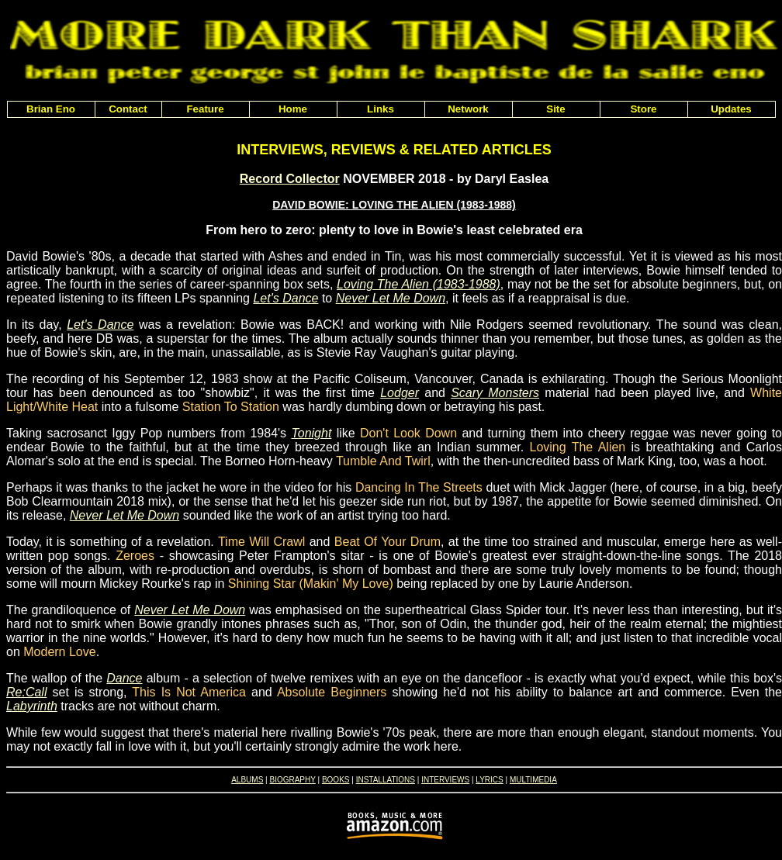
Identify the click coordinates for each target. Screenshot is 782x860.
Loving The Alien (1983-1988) (418, 284)
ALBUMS (247, 779)
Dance (124, 678)
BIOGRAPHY (292, 779)
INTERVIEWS (445, 779)
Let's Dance (285, 298)
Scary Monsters (495, 392)
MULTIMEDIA (533, 779)
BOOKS (336, 779)
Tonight (311, 433)
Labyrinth (31, 706)
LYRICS (489, 779)
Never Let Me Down (390, 298)
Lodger (399, 392)
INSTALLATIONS (385, 779)
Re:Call (26, 692)
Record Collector (290, 178)
